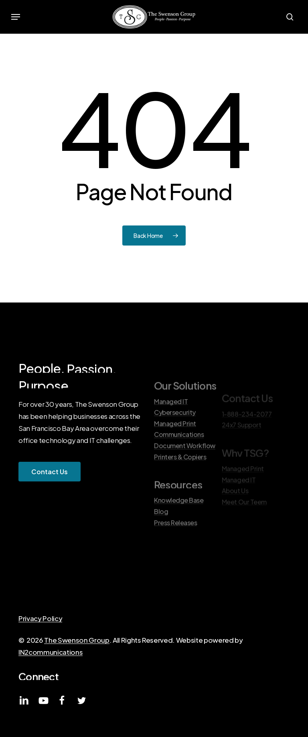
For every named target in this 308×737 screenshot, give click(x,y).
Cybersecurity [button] (175, 430)
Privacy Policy (40, 618)
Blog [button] (161, 529)
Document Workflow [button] (184, 463)
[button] (15, 17)
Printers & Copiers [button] (180, 474)
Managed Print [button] (175, 441)
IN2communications (50, 652)
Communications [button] (179, 452)
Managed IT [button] (171, 419)
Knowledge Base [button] (178, 518)
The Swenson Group (76, 639)
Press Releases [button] (175, 540)
